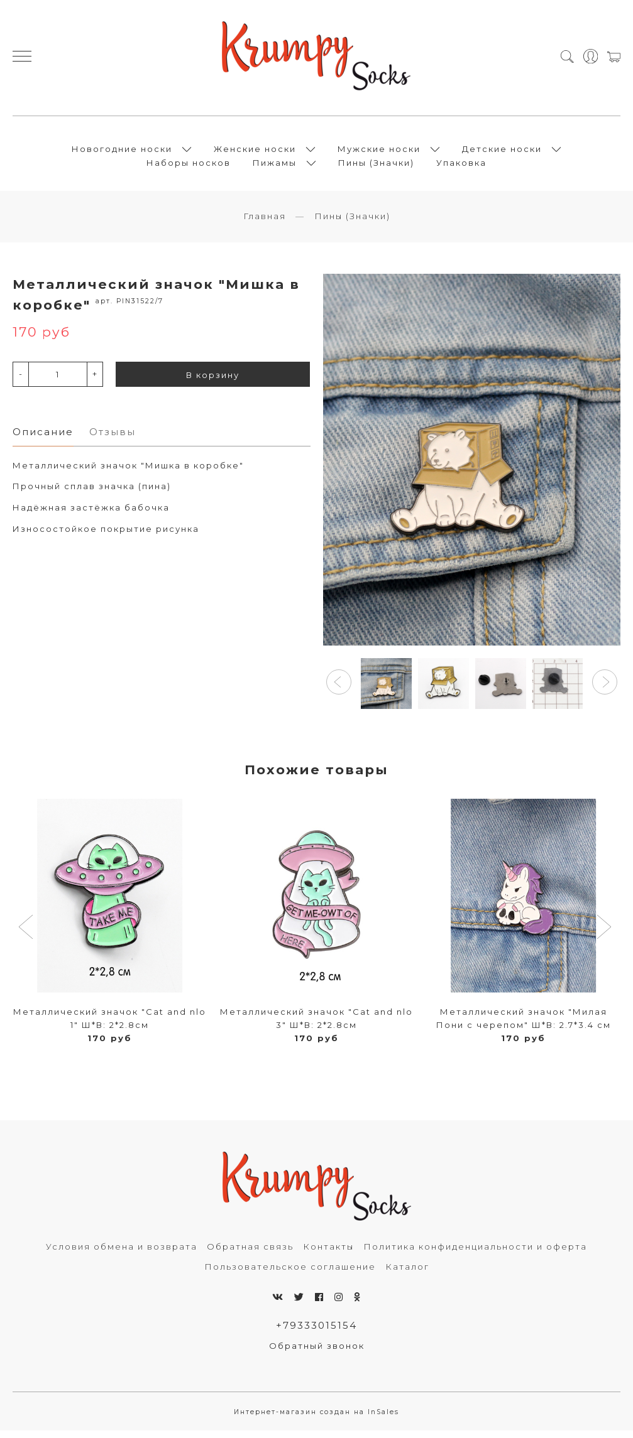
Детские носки (502, 152)
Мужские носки (379, 152)
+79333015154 (316, 1332)
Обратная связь (250, 1253)
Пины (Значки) (376, 166)
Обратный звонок (317, 1353)
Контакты (328, 1253)
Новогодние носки (122, 152)
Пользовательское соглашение (290, 1273)
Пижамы (275, 166)
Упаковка (461, 166)
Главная (264, 223)
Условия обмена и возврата (121, 1253)
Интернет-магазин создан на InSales (316, 1419)
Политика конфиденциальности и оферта (475, 1253)
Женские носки (255, 152)
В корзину (212, 382)
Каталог (407, 1273)
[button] (338, 688)
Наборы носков (188, 166)
